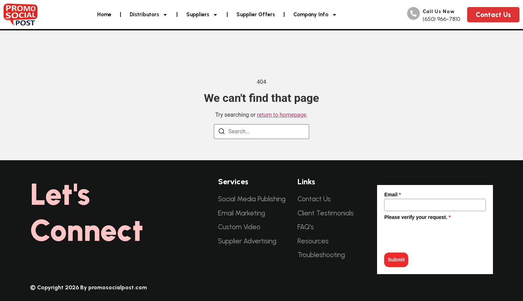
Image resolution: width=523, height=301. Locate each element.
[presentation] (438, 235)
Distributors (149, 14)
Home (104, 14)
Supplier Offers (255, 14)
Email (392, 194)
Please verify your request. (417, 217)
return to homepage (281, 114)
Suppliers (202, 14)
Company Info (315, 14)
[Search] (221, 131)
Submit (396, 259)
